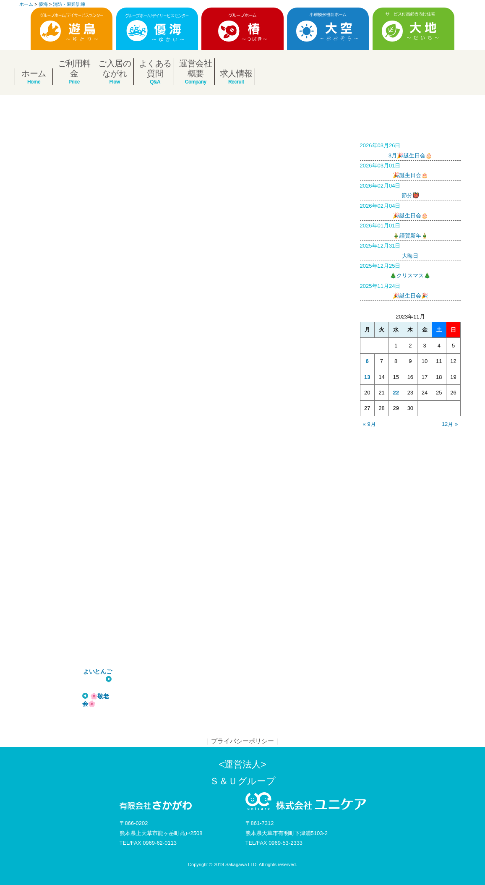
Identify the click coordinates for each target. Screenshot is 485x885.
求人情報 (236, 73)
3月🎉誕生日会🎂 (410, 149)
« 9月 (369, 424)
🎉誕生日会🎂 (410, 169)
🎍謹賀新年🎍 (410, 229)
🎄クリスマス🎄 (410, 270)
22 (396, 392)
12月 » (450, 424)
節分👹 (410, 189)
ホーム (33, 73)
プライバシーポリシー (242, 740)
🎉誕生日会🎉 (410, 290)
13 (367, 377)
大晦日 (410, 249)
